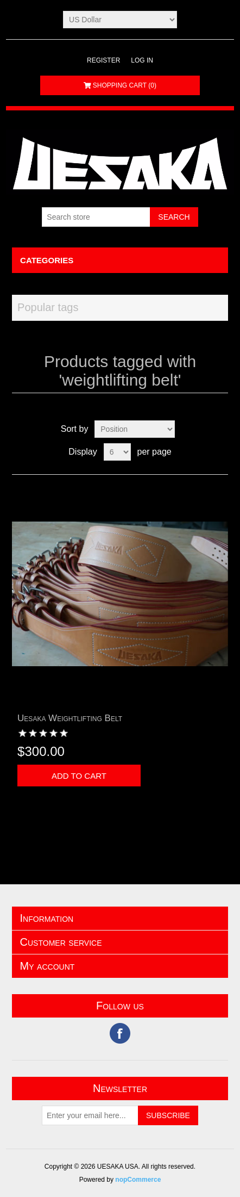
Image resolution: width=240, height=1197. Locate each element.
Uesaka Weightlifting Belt (69, 718)
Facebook (120, 1033)
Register (103, 60)
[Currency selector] (120, 19)
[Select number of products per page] (117, 452)
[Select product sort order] (134, 429)
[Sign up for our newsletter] (90, 1115)
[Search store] (96, 217)
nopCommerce (138, 1179)
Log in (142, 60)
